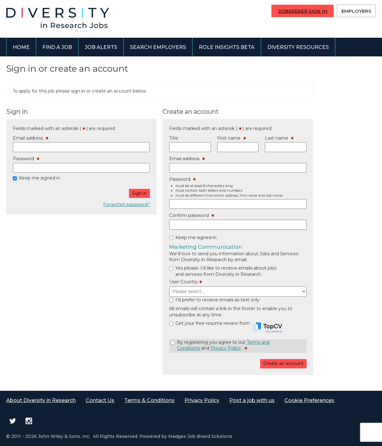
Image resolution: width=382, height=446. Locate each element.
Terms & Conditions (149, 400)
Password (26, 159)
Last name (279, 138)
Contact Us (100, 400)
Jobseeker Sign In (302, 11)
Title (173, 138)
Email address (30, 138)
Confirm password (191, 216)
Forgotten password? (126, 204)
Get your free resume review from (228, 326)
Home (21, 47)
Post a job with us (252, 400)
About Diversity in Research (41, 400)
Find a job (57, 47)
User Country (185, 282)
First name (231, 138)
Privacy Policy (226, 348)
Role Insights (227, 47)
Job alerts (101, 47)
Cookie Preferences (309, 400)
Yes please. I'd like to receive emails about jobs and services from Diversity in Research (225, 271)
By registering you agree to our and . (223, 345)
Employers (356, 11)
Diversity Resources (298, 47)
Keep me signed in (39, 178)
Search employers (158, 47)
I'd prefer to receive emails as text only (217, 300)
